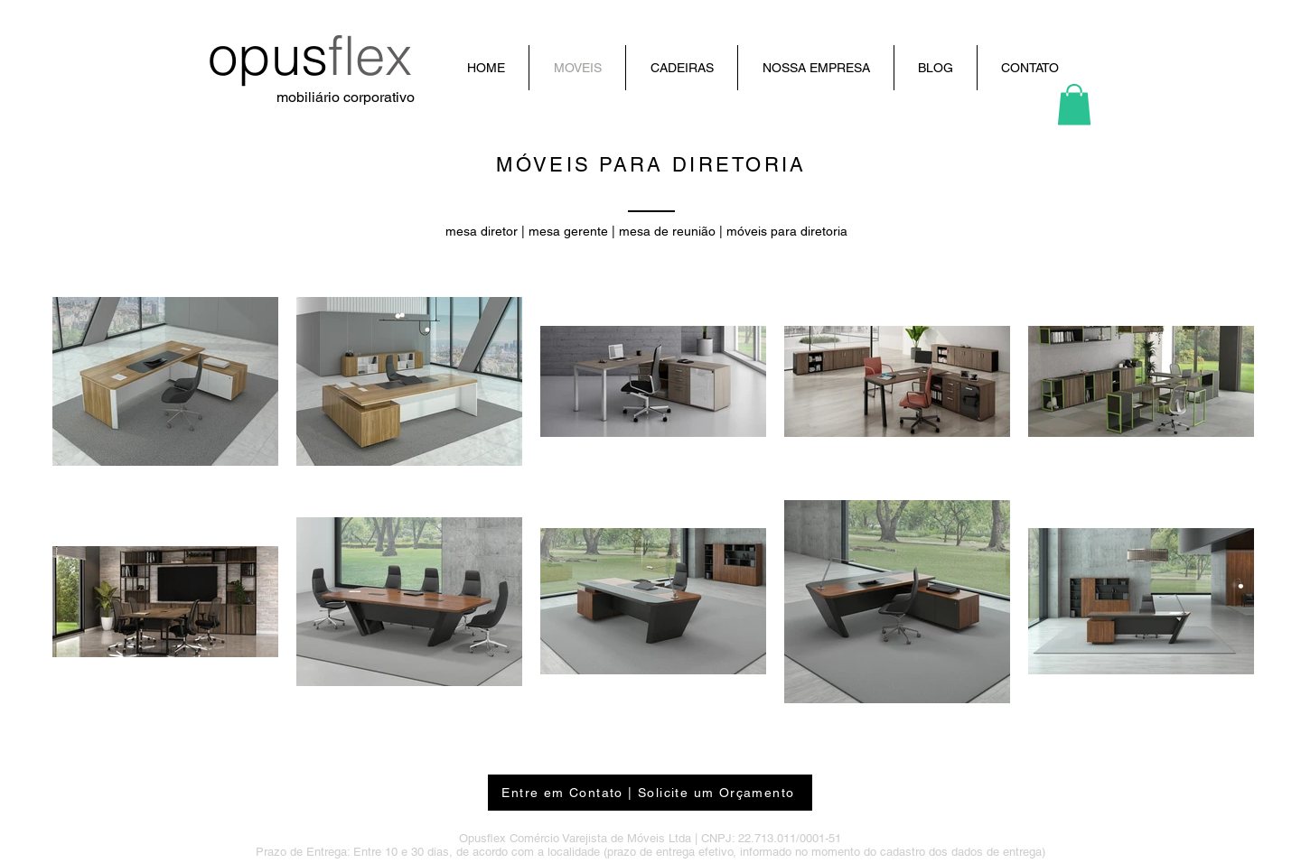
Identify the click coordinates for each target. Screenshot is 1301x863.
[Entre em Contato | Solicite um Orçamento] (650, 793)
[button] (1074, 104)
